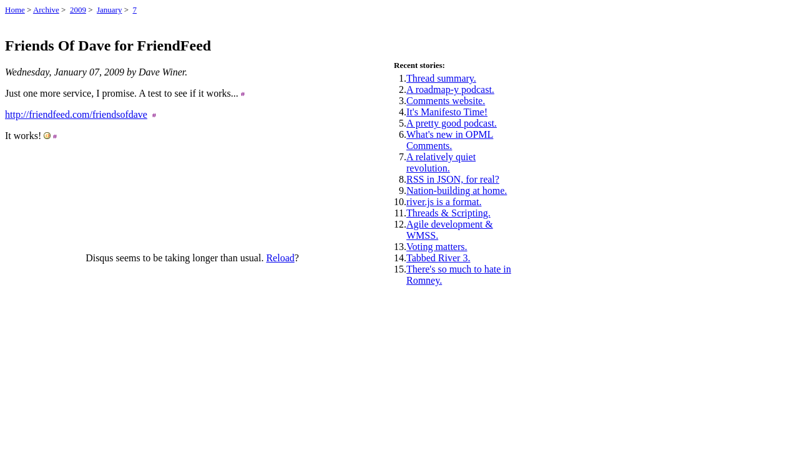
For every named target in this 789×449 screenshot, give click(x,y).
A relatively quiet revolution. (441, 162)
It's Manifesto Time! (447, 112)
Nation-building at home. (456, 190)
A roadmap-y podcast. (450, 89)
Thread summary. (441, 78)
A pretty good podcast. (451, 123)
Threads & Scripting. (448, 213)
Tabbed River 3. (438, 258)
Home (15, 9)
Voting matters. (436, 246)
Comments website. (445, 100)
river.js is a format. (443, 201)
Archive (46, 9)
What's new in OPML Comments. (449, 140)
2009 (78, 9)
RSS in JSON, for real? (452, 179)
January (109, 9)
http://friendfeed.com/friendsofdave (76, 114)
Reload (280, 258)
